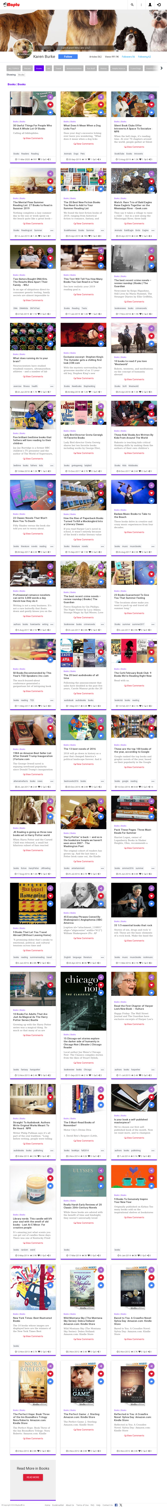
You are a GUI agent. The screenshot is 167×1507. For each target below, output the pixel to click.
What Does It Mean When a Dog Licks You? (82, 127)
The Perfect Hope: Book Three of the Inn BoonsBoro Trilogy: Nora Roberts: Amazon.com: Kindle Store (31, 1419)
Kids (124, 465)
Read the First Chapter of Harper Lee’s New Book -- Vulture (133, 1007)
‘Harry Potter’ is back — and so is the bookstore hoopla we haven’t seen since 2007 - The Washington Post (83, 842)
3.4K (83, 1351)
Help (98, 1505)
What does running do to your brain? (30, 360)
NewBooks (77, 386)
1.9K (135, 314)
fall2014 (85, 1150)
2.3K (135, 552)
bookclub (119, 700)
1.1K (33, 314)
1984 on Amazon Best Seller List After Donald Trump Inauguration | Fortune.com (33, 756)
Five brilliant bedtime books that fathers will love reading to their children (32, 440)
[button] (132, 5)
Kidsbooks (133, 465)
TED (32, 700)
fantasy (24, 1069)
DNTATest (35, 308)
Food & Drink (152, 68)
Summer (38, 230)
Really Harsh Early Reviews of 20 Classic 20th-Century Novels (83, 1206)
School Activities (74, 68)
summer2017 (138, 624)
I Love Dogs (136, 68)
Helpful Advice (118, 68)
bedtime (17, 465)
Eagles (145, 230)
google (125, 781)
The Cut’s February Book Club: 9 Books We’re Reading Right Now (133, 674)
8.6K (134, 786)
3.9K (33, 1255)
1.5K (134, 392)
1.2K (84, 392)
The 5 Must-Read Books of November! (79, 1124)
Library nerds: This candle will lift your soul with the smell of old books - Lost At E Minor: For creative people (32, 1223)
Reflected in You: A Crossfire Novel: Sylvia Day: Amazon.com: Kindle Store (133, 1417)
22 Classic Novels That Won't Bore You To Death (30, 519)
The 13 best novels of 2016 (80, 748)
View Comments (33, 138)
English (67, 957)
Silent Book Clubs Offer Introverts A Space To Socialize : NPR (133, 128)
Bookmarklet (58, 1505)
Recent (27, 68)
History (103, 68)
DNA (15, 308)
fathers (33, 465)
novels (34, 546)
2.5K (33, 1156)
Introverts (138, 153)
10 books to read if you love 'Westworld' (130, 363)
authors (17, 624)
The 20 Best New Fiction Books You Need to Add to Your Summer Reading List (82, 205)
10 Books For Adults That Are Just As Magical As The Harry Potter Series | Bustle (30, 1017)
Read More (33, 1477)
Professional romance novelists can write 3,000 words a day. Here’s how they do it (31, 598)
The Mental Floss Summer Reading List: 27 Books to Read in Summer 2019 (32, 205)
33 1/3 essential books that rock (133, 925)
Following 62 (144, 56)
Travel (58, 68)
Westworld (133, 386)
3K (84, 963)
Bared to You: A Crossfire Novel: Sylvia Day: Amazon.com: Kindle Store (133, 1321)
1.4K (33, 236)
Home (47, 1505)
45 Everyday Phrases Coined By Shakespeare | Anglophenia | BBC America (83, 919)
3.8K (134, 874)
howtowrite (35, 624)
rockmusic (148, 957)
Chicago (87, 1069)
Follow (68, 56)
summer (126, 624)
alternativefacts (21, 781)
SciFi (124, 386)
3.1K (134, 1156)
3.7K (84, 471)
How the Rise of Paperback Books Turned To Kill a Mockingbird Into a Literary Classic (83, 521)
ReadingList (26, 230)
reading (42, 546)
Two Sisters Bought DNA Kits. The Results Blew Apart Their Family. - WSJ (30, 281)
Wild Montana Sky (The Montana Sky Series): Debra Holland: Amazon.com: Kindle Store (83, 1321)
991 (34, 159)
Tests (84, 308)
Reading (35, 153)
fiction (24, 868)
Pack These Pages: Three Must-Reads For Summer (133, 831)
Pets (83, 153)
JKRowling (45, 868)
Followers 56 (128, 56)
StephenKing (89, 386)
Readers (25, 153)
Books (39, 68)
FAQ (92, 1505)
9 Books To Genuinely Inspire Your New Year (131, 1201)
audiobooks (81, 700)
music (125, 546)
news (40, 781)
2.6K (134, 236)
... (51, 230)
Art (48, 68)
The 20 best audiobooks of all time (81, 677)
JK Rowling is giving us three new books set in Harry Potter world (32, 833)
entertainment (78, 868)
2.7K (84, 874)
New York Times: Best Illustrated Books (32, 1319)
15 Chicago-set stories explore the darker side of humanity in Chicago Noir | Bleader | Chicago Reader (82, 1043)
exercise (17, 386)
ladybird (87, 465)
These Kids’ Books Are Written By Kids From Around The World (133, 436)
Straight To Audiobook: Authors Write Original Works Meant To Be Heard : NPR (31, 1125)
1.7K (33, 392)
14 (150, 786)
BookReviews (70, 230)
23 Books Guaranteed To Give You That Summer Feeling (131, 596)
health (35, 386)
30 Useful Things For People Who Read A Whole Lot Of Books (32, 127)
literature (25, 546)
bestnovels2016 (71, 781)
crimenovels (141, 308)
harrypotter (35, 1069)
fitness (26, 386)
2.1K (33, 630)
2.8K (84, 630)
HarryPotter (34, 868)
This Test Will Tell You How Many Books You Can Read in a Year (83, 280)
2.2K (33, 552)
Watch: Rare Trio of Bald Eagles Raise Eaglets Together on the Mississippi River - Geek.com (133, 205)
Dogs (76, 153)
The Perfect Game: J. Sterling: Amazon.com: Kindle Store (82, 1416)
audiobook (68, 700)
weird (32, 1250)
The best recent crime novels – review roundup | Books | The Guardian (132, 283)
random (24, 1250)
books (130, 308)
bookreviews (120, 308)
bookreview (69, 624)
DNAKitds (24, 308)
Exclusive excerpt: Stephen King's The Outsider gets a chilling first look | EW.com (83, 359)
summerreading (37, 957)
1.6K (34, 874)
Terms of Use (82, 1505)
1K (84, 159)
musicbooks (135, 546)
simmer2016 (128, 868)
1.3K (135, 159)
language (77, 957)
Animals (68, 153)
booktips (75, 1150)
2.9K (134, 630)
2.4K (33, 1075)
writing (45, 624)
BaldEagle (128, 230)
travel (49, 957)
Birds (138, 230)
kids (41, 465)
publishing (38, 1150)
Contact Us (108, 1505)
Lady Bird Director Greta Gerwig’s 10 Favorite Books (83, 436)
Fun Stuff (91, 68)
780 (84, 236)
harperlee (135, 1069)
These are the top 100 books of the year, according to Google (132, 750)
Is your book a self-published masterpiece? (131, 1121)
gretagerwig (77, 465)
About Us (70, 1505)
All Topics (13, 68)
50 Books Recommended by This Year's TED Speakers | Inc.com (32, 674)
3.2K (84, 706)
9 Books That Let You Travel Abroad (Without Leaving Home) (32, 934)
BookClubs (119, 153)
